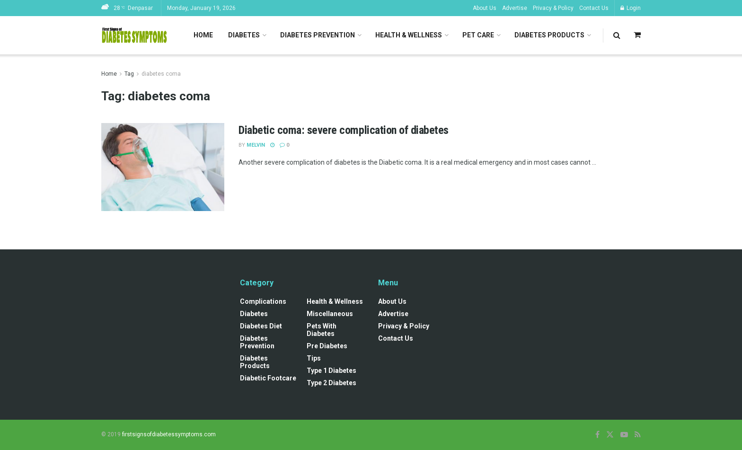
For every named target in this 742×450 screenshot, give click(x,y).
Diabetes (244, 35)
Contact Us (594, 8)
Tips (314, 358)
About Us (484, 8)
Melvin (256, 145)
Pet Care (478, 35)
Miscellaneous (330, 314)
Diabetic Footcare (268, 378)
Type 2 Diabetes (331, 383)
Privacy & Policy (553, 8)
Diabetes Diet (261, 326)
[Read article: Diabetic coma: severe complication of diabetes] (162, 167)
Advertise (514, 8)
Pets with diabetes (321, 329)
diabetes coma (161, 74)
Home (203, 35)
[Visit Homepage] (134, 35)
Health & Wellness (408, 35)
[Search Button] (616, 35)
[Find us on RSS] (638, 434)
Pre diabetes (327, 346)
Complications (263, 301)
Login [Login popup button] (630, 8)
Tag (129, 74)
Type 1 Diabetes (331, 370)
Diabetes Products (549, 35)
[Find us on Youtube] (624, 434)
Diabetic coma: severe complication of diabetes (343, 130)
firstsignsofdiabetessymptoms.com (169, 434)
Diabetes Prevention (317, 35)
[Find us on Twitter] (610, 434)
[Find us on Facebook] (597, 434)
